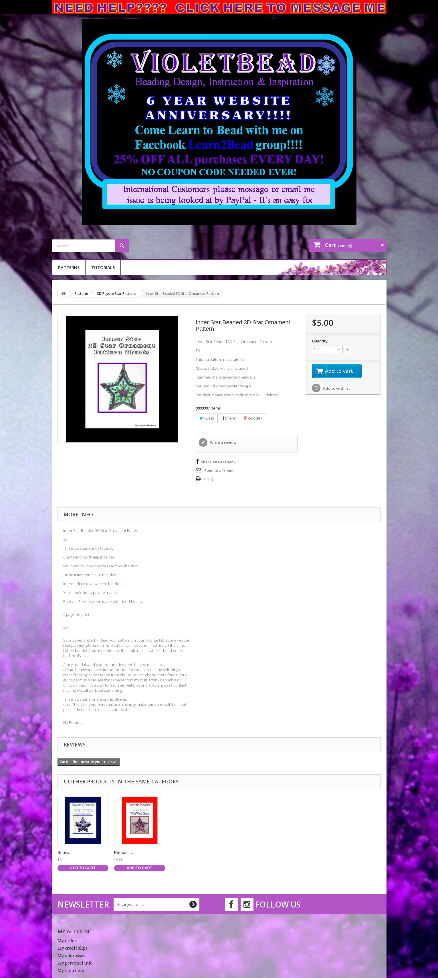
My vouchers (71, 970)
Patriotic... (350, 852)
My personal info (75, 963)
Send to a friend (219, 470)
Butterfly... (236, 852)
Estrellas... (68, 852)
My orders (68, 940)
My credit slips (73, 948)
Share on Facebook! (219, 461)
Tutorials (103, 267)
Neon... (121, 852)
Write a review (223, 442)
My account (75, 931)
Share (228, 418)
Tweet (206, 418)
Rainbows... (182, 852)
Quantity (320, 341)
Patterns (69, 267)
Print (208, 479)
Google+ (253, 418)
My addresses (71, 955)
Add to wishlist (336, 389)
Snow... (291, 852)
